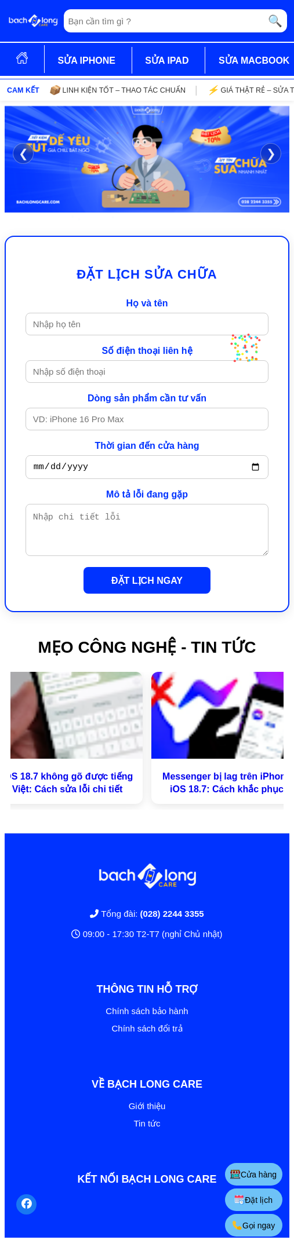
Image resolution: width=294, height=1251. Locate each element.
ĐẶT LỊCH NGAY (147, 589)
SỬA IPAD (166, 60)
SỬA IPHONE (86, 60)
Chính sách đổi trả (146, 1037)
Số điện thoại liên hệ (146, 351)
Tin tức (146, 1132)
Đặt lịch (253, 1200)
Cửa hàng (253, 1174)
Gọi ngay (253, 1225)
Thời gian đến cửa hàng (147, 446)
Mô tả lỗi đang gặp (147, 496)
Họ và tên (147, 303)
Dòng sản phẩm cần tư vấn (147, 398)
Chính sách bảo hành (147, 1020)
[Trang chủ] (33, 21)
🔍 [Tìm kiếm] (275, 20)
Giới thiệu (147, 1115)
